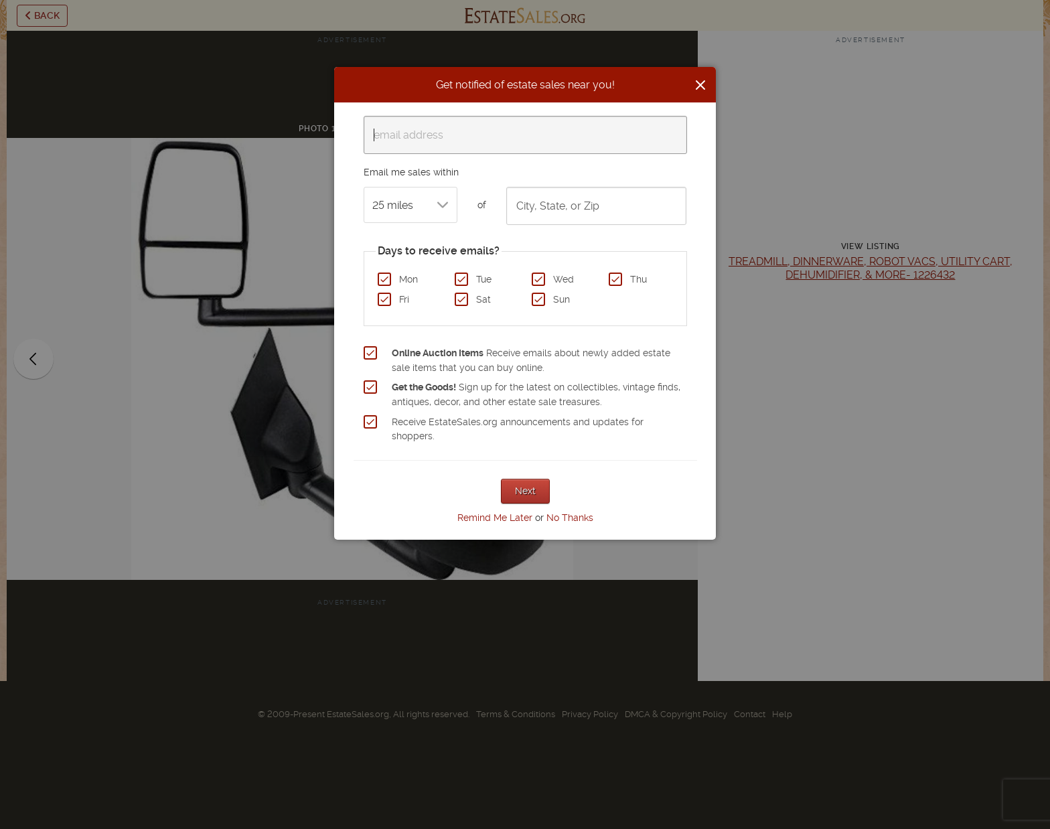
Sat (483, 299)
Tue (484, 279)
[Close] (700, 85)
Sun (561, 299)
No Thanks (569, 517)
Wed (563, 279)
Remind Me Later (494, 517)
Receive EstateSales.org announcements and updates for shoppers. (518, 429)
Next (525, 490)
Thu (638, 279)
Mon (408, 279)
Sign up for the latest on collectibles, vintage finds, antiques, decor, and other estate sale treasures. (536, 394)
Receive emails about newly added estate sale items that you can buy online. (531, 360)
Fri (404, 299)
